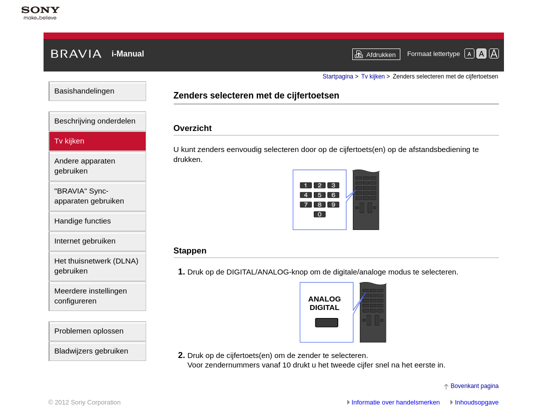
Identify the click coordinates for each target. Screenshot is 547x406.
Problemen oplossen (89, 330)
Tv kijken (70, 140)
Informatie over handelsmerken (396, 402)
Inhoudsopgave (477, 402)
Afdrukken (381, 54)
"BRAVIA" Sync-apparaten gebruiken (89, 195)
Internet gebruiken (85, 240)
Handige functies (83, 220)
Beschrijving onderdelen (95, 120)
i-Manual (128, 54)
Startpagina (338, 76)
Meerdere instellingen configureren (91, 295)
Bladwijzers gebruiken (92, 350)
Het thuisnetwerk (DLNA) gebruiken (97, 265)
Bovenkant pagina (474, 386)
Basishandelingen (85, 90)
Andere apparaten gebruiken (85, 165)
